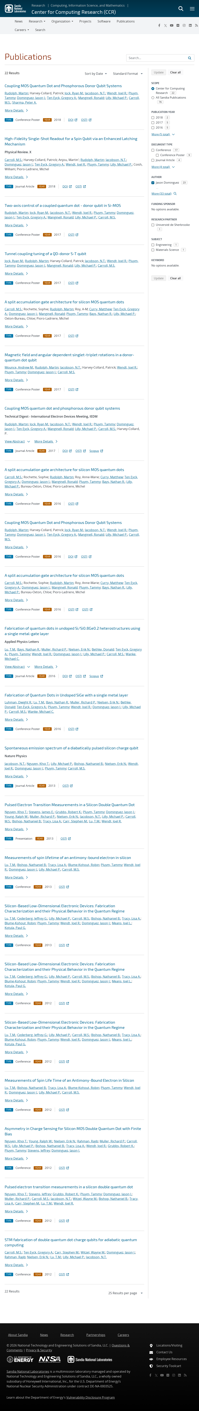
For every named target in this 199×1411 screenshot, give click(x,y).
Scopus (96, 451)
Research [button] (35, 21)
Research (38, 5)
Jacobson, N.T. (95, 93)
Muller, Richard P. (54, 649)
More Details (16, 110)
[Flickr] (178, 25)
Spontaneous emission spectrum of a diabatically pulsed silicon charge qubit (71, 747)
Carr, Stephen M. (75, 821)
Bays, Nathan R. (100, 314)
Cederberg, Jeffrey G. (32, 918)
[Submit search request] (189, 58)
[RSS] (185, 1375)
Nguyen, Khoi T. (38, 764)
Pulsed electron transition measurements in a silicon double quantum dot (69, 1186)
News (19, 21)
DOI (73, 120)
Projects (85, 21)
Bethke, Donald (103, 649)
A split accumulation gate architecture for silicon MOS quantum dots (64, 301)
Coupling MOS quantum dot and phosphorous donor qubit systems (62, 408)
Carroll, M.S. (13, 160)
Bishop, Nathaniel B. (88, 764)
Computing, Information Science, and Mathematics (88, 5)
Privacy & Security (39, 1350)
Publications (126, 21)
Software (104, 21)
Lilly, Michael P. (116, 98)
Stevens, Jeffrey (39, 1150)
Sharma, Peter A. (24, 102)
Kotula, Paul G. (15, 928)
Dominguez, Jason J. (31, 98)
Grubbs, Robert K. (68, 812)
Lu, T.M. (10, 649)
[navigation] (96, 73)
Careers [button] (20, 30)
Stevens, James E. (41, 812)
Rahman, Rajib (87, 1141)
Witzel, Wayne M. (85, 1199)
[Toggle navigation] (7, 25)
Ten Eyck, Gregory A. (62, 98)
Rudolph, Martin (16, 93)
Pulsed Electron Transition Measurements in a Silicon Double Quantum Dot (70, 804)
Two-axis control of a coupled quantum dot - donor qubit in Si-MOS (63, 205)
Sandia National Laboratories (28, 1371)
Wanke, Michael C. (41, 711)
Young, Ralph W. (16, 816)
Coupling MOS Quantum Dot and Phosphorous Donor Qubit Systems (63, 85)
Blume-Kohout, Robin (83, 865)
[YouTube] (172, 25)
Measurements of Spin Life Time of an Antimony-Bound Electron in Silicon (69, 1080)
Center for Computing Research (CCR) (74, 12)
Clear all (176, 72)
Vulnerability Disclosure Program (90, 1397)
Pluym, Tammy (98, 164)
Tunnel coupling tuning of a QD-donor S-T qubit (45, 253)
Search (40, 30)
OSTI (86, 120)
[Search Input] (160, 58)
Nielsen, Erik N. (79, 649)
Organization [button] (60, 21)
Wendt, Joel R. (117, 93)
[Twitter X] (165, 25)
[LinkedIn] (190, 25)
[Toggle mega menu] (192, 8)
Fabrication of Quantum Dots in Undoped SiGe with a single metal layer (66, 695)
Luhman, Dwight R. (18, 702)
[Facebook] (159, 25)
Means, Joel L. (121, 923)
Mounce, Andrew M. (19, 367)
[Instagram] (184, 25)
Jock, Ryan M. (74, 93)
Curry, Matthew (100, 309)
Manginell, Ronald (91, 98)
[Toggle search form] (181, 8)
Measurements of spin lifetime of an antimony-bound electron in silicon (68, 857)
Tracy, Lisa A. (52, 821)
